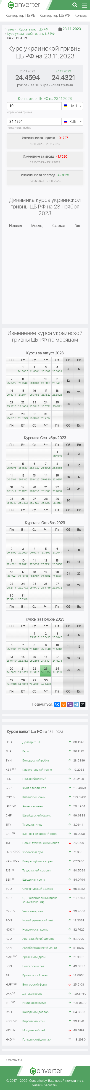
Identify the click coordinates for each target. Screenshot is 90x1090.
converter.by (24, 5)
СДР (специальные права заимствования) (40, 900)
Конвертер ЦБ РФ (55, 15)
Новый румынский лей (37, 920)
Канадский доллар (35, 1012)
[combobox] (72, 106)
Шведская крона (33, 880)
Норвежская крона (35, 930)
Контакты (14, 1060)
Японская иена (32, 806)
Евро (25, 751)
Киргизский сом (33, 1021)
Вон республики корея (37, 861)
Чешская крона (32, 911)
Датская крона (32, 994)
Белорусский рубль (35, 761)
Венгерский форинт (36, 985)
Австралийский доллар (38, 939)
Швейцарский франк (36, 815)
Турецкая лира (32, 825)
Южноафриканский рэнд (39, 834)
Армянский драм (34, 957)
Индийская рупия (34, 1003)
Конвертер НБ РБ (20, 15)
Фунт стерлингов (34, 788)
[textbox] (72, 106)
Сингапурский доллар (37, 889)
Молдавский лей (33, 1030)
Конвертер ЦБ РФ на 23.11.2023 (45, 98)
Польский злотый (34, 779)
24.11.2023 (63, 71)
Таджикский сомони (36, 870)
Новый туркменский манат (40, 843)
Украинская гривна (19, 112)
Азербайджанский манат (39, 948)
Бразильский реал (35, 975)
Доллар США (31, 742)
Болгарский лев (33, 966)
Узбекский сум (32, 852)
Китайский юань (33, 797)
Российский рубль (19, 128)
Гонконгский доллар (36, 1040)
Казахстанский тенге (37, 770)
